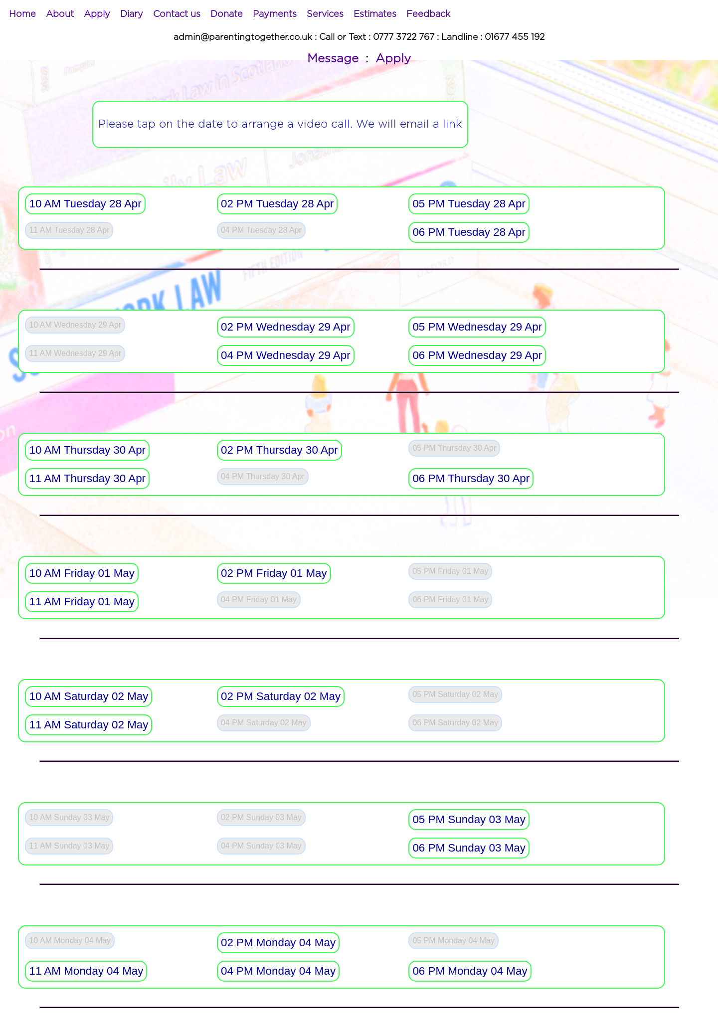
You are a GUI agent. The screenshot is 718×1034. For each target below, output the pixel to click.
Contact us (176, 14)
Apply (97, 14)
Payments (275, 14)
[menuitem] (22, 14)
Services (325, 14)
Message (333, 59)
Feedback (428, 14)
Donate (226, 14)
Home (22, 14)
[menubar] (229, 14)
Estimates (375, 14)
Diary (131, 14)
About (60, 14)
